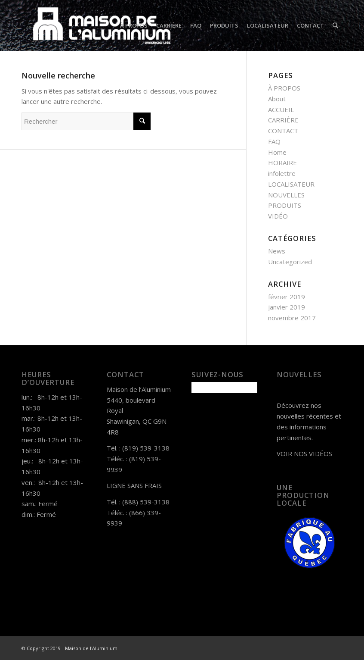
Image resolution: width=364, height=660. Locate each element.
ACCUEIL (281, 109)
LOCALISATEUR (291, 184)
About (277, 98)
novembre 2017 (292, 317)
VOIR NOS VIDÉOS (304, 453)
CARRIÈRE (283, 120)
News (276, 251)
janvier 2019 (286, 307)
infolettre (282, 173)
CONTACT (283, 130)
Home (277, 152)
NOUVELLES (286, 195)
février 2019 (286, 296)
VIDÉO (278, 216)
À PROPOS (284, 88)
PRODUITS (284, 205)
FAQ (274, 141)
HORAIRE (282, 162)
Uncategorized (290, 261)
